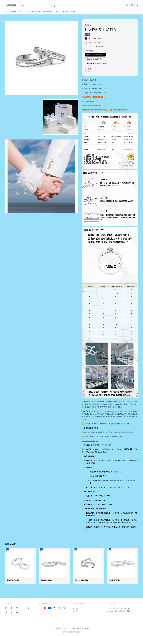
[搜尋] (52, 5)
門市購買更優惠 (89, 51)
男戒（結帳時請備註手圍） (95, 55)
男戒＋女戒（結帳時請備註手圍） (97, 63)
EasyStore (87, 628)
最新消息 (23, 11)
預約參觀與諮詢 (48, 11)
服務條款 (77, 632)
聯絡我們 (75, 611)
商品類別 (13, 11)
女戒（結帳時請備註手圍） (95, 59)
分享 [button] (87, 72)
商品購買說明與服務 (69, 11)
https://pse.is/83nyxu (90, 441)
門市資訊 (57, 11)
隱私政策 (65, 632)
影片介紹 (75, 608)
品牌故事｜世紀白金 (34, 11)
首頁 (7, 11)
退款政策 (71, 632)
